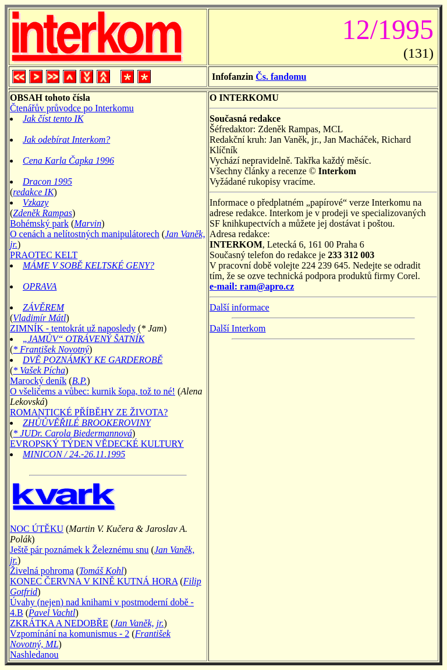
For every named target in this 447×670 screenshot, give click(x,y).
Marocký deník (38, 381)
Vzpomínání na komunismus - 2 (69, 634)
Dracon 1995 (47, 181)
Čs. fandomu (281, 77)
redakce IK (33, 192)
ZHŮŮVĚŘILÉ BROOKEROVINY (87, 423)
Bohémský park (39, 223)
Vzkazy (35, 202)
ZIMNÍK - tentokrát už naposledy (73, 328)
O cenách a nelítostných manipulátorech (84, 234)
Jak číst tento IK (53, 119)
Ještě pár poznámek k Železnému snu (79, 550)
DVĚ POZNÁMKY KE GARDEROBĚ (92, 360)
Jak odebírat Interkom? (66, 139)
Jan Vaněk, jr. (138, 623)
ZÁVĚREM (43, 307)
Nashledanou (34, 655)
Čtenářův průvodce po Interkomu (72, 108)
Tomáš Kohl (101, 571)
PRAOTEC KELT (43, 255)
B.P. (79, 381)
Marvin (87, 223)
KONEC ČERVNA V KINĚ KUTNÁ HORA (94, 581)
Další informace (239, 307)
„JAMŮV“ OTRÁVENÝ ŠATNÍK (83, 339)
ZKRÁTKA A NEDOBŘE (59, 623)
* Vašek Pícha (39, 370)
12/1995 (384, 29)
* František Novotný (51, 349)
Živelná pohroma (42, 571)
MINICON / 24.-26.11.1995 (74, 454)
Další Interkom (237, 328)
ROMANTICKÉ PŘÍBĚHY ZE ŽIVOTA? (89, 412)
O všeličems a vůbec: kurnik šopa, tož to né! (92, 391)
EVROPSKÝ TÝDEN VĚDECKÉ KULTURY (97, 444)
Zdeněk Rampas (42, 213)
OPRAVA (39, 286)
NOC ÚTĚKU (36, 529)
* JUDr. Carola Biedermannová (72, 433)
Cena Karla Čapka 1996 (68, 160)
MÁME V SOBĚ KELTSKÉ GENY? (88, 265)
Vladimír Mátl (39, 318)
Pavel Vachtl (52, 613)
